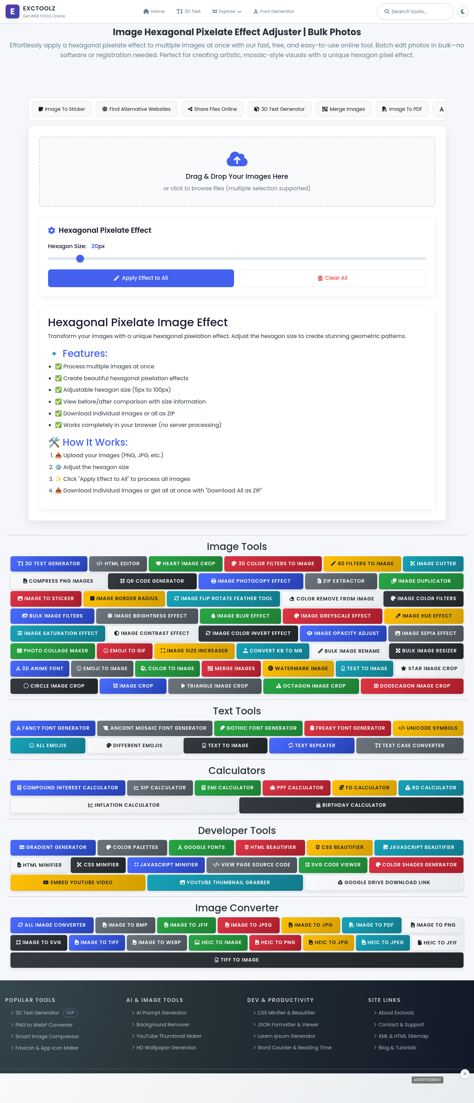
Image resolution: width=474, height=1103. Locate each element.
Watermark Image (298, 669)
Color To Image (167, 669)
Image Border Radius (124, 600)
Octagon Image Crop (311, 687)
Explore (227, 11)
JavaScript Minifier (166, 866)
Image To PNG (433, 926)
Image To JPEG (248, 926)
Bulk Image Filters (52, 617)
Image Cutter (433, 564)
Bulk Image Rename (349, 652)
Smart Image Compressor (45, 1037)
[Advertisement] (237, 75)
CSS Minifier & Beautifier (284, 1014)
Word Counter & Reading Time (292, 1049)
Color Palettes (132, 848)
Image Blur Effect (240, 617)
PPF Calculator (297, 789)
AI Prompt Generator (159, 1014)
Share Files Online (212, 109)
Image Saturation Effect (57, 634)
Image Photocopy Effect (251, 582)
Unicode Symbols (428, 729)
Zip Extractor (341, 582)
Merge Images (343, 109)
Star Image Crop (429, 670)
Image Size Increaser (194, 652)
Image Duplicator (421, 582)
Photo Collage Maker (52, 652)
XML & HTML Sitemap (401, 1037)
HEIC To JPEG (383, 943)
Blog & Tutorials (395, 1049)
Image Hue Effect (424, 617)
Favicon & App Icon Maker (45, 1049)
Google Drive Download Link (384, 884)
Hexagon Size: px (76, 248)
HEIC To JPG (328, 943)
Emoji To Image (102, 669)
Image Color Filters (424, 600)
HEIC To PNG (275, 943)
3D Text (189, 11)
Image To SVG (38, 943)
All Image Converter (52, 926)
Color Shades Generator (416, 866)
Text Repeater (312, 746)
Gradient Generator (53, 848)
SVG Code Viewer (333, 866)
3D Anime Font (39, 669)
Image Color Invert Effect (248, 634)
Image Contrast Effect (151, 634)
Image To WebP (157, 943)
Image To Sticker (62, 109)
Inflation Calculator (124, 806)
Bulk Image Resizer (426, 652)
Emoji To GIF (124, 652)
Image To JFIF (186, 926)
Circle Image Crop (54, 687)
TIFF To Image (237, 961)
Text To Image (364, 669)
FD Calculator (364, 789)
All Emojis (48, 746)
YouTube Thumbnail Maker (166, 1037)
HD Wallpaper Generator (164, 1049)
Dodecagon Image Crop (412, 687)
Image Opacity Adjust (343, 634)
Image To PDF (402, 109)
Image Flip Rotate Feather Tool (223, 600)
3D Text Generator (279, 109)
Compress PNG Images (58, 582)
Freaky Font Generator (348, 729)
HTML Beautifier (270, 848)
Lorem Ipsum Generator (284, 1037)
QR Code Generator (152, 582)
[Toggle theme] (462, 11)
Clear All (333, 279)
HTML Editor (118, 564)
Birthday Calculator (351, 806)
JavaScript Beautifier (418, 848)
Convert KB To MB (273, 652)
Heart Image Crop (186, 564)
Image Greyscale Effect (332, 617)
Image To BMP (125, 926)
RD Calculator (431, 789)
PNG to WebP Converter (42, 1026)
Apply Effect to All (141, 279)
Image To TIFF (97, 943)
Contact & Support (399, 1025)
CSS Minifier (98, 866)
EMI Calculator (228, 789)
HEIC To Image (218, 943)
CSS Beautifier (340, 848)
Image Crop (133, 687)
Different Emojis (135, 746)
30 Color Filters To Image (273, 564)
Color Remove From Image (331, 600)
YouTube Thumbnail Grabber (225, 883)
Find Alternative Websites (136, 109)
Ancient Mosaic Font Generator (155, 729)
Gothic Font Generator (258, 729)
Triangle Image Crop (214, 687)
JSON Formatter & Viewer (286, 1025)
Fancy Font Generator (53, 729)
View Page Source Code (251, 866)
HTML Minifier (39, 866)
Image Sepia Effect (426, 634)
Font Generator (274, 11)
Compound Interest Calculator (67, 789)
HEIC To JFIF (437, 944)
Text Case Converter (410, 746)
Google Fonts (201, 848)
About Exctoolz (394, 1014)
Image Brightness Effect (147, 617)
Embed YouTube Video (78, 883)
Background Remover (160, 1025)
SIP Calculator (160, 789)
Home (154, 11)
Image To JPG (311, 926)
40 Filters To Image (362, 564)
